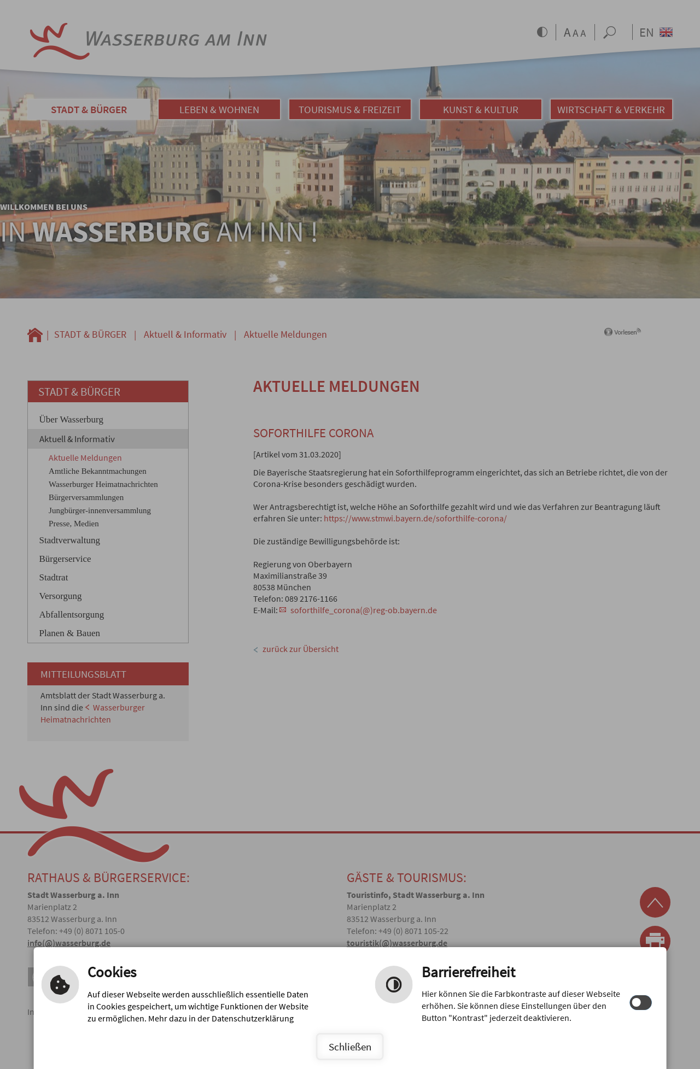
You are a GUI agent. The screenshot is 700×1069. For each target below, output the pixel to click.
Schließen (350, 1046)
